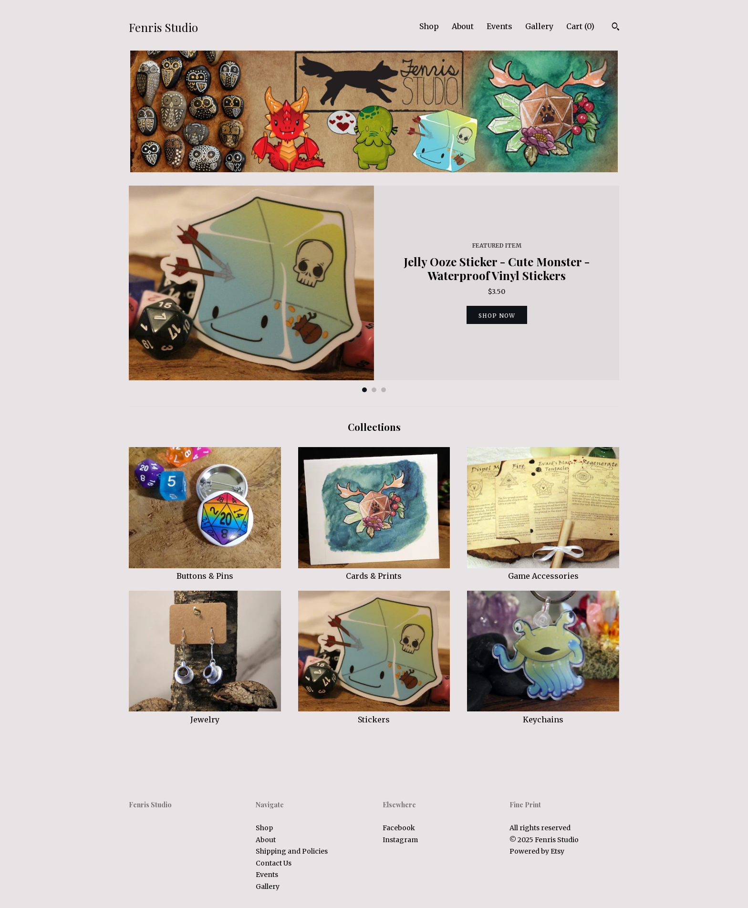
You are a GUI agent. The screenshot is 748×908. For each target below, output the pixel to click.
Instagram (400, 839)
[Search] (615, 27)
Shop (429, 26)
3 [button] (383, 389)
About (463, 26)
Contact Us (273, 863)
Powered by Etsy (536, 851)
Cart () (580, 26)
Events (499, 26)
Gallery (539, 26)
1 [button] (364, 389)
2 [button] (374, 389)
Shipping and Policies (292, 851)
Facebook (399, 828)
